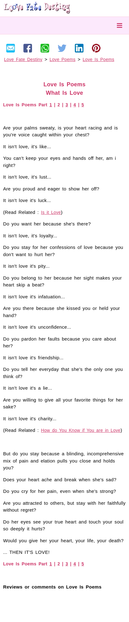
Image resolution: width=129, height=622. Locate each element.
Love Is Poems (98, 59)
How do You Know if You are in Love (81, 430)
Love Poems (62, 59)
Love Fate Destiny (23, 59)
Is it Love (51, 212)
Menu (119, 25)
